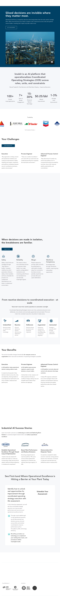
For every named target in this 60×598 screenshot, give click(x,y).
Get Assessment (48, 3)
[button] (56, 3)
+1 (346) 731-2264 (6, 577)
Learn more (7, 249)
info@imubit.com (6, 579)
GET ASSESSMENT (11, 27)
